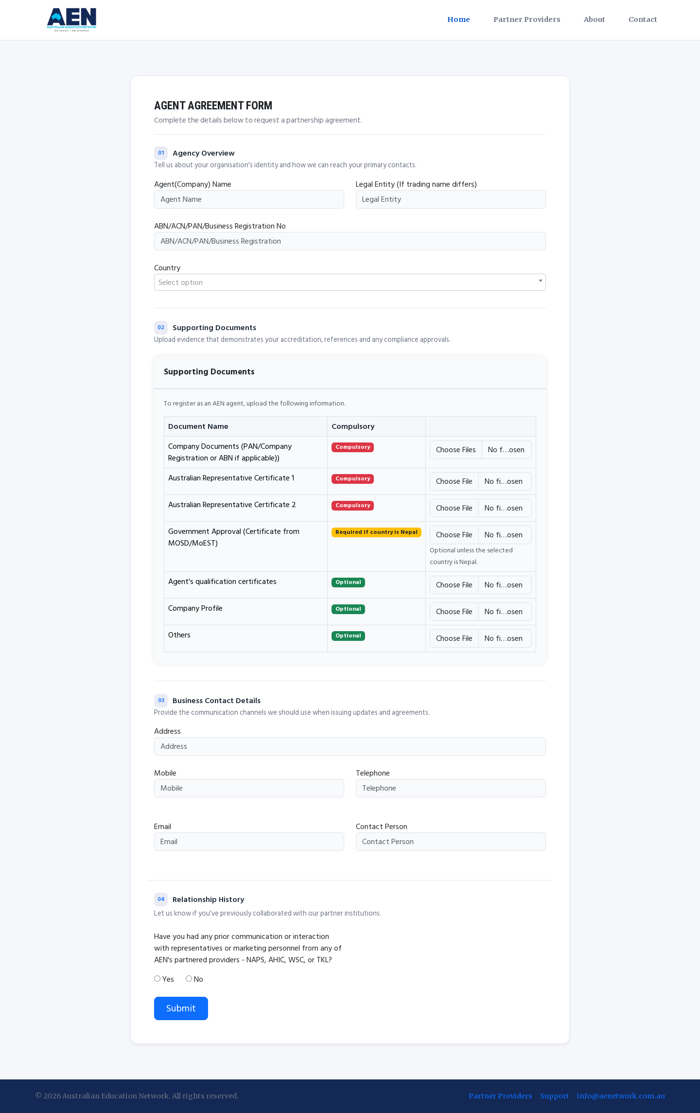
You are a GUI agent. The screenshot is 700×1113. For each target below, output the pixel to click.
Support (554, 1096)
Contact (643, 19)
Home (458, 19)
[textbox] (350, 282)
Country (167, 268)
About (594, 19)
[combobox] (350, 282)
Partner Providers (526, 19)
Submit (181, 1008)
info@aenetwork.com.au (621, 1096)
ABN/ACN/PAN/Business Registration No (220, 226)
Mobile (165, 773)
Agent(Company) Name (192, 184)
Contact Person (381, 826)
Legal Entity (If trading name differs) (416, 184)
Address (167, 731)
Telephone (373, 773)
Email (162, 826)
